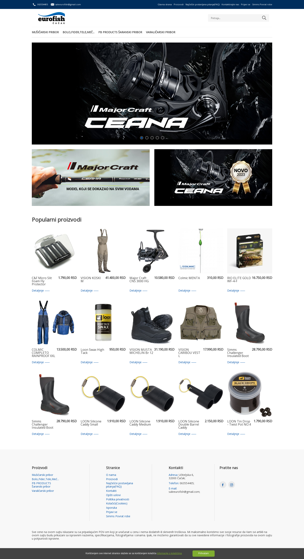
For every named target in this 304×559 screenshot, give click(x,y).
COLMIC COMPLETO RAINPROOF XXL (43, 353)
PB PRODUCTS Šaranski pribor (120, 32)
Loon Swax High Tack (92, 351)
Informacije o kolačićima (169, 553)
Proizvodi (179, 4)
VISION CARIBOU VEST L (189, 353)
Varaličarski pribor (160, 32)
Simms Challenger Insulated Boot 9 (238, 353)
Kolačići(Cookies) (116, 503)
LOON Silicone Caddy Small (91, 423)
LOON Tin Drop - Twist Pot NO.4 (239, 423)
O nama (111, 475)
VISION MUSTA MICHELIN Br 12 (141, 351)
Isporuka (111, 507)
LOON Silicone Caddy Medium (140, 423)
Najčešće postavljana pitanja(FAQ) (203, 4)
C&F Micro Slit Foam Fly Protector (42, 281)
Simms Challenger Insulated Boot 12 (42, 424)
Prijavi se (245, 4)
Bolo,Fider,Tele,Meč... (78, 32)
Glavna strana (165, 4)
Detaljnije (41, 290)
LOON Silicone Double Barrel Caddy (188, 424)
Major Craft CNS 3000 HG (139, 279)
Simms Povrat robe (262, 4)
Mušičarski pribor (45, 32)
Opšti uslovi (113, 495)
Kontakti (111, 491)
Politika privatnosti (117, 499)
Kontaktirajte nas (230, 4)
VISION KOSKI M (91, 279)
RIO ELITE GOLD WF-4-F (239, 279)
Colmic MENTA (189, 278)
